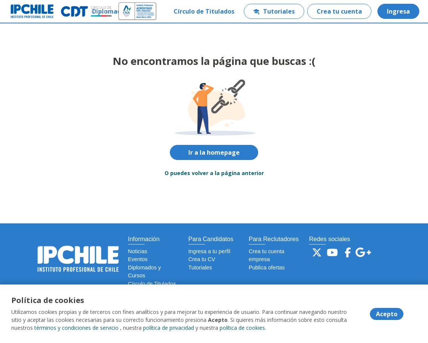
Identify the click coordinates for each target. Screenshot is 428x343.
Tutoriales (274, 11)
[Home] (33, 11)
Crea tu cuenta (339, 11)
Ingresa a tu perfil (209, 251)
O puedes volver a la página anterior (214, 173)
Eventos (138, 259)
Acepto (386, 314)
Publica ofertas (267, 268)
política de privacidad (168, 327)
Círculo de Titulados (204, 11)
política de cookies (242, 327)
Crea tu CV (201, 259)
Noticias (137, 251)
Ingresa (398, 11)
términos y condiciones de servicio (76, 327)
